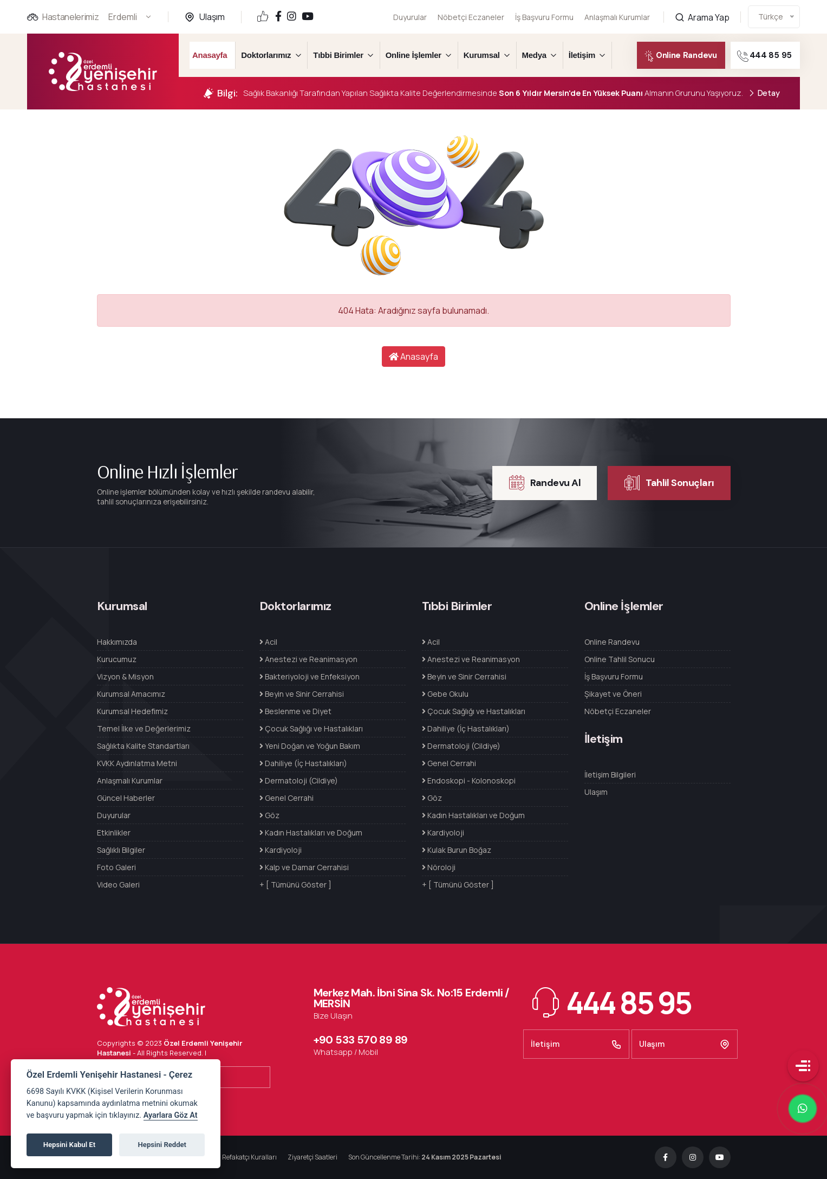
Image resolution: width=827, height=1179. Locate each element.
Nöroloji (438, 867)
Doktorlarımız (266, 55)
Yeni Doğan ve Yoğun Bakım (309, 746)
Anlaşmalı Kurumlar (617, 10)
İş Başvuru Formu (544, 16)
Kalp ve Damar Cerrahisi (304, 867)
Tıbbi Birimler (338, 55)
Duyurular (410, 17)
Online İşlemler (413, 55)
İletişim (582, 55)
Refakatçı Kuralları (249, 1157)
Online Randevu (673, 56)
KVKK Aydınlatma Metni (137, 763)
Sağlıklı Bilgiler (121, 850)
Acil (268, 642)
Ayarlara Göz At (171, 1115)
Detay (763, 93)
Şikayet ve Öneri (613, 694)
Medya (534, 55)
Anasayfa (209, 55)
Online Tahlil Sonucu (619, 659)
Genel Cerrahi (286, 798)
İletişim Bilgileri (610, 774)
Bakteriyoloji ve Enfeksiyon (309, 676)
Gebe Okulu (445, 694)
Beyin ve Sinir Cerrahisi (301, 694)
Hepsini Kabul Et (69, 1145)
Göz (269, 815)
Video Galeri (118, 884)
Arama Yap (702, 5)
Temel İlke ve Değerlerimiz (144, 728)
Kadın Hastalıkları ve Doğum (310, 832)
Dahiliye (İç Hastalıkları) (303, 763)
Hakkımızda (117, 642)
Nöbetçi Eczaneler (471, 17)
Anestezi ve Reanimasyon (308, 659)
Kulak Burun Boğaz (456, 850)
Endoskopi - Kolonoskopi (469, 780)
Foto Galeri (116, 867)
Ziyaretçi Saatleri (312, 1157)
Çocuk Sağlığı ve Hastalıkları (311, 728)
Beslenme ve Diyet (295, 711)
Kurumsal (482, 55)
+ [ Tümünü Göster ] (295, 884)
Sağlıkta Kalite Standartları (143, 746)
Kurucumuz (116, 659)
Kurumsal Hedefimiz (132, 711)
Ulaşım (212, 16)
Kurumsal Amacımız (131, 694)
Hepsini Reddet (162, 1145)
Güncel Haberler (126, 798)
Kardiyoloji (280, 850)
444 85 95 (776, 56)
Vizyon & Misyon (125, 676)
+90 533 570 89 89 (361, 1040)
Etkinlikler (114, 832)
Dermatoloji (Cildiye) (298, 780)
